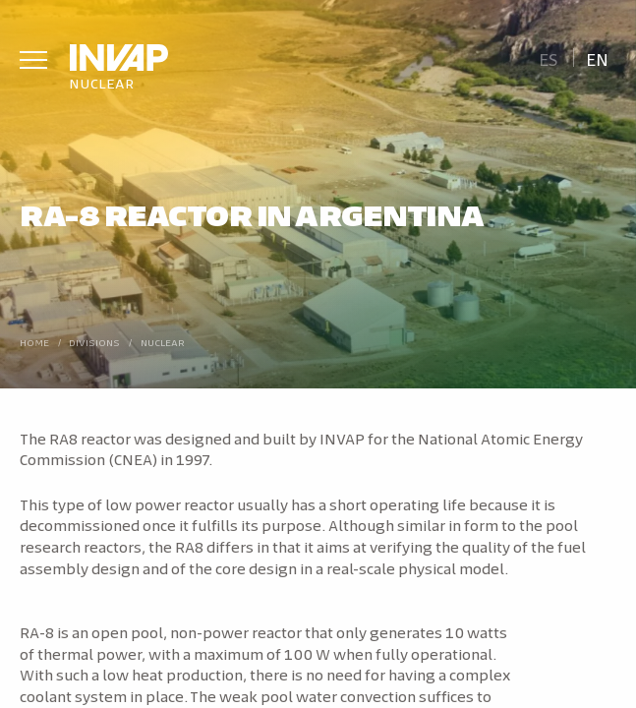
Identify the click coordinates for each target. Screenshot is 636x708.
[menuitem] (548, 57)
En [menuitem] (597, 58)
